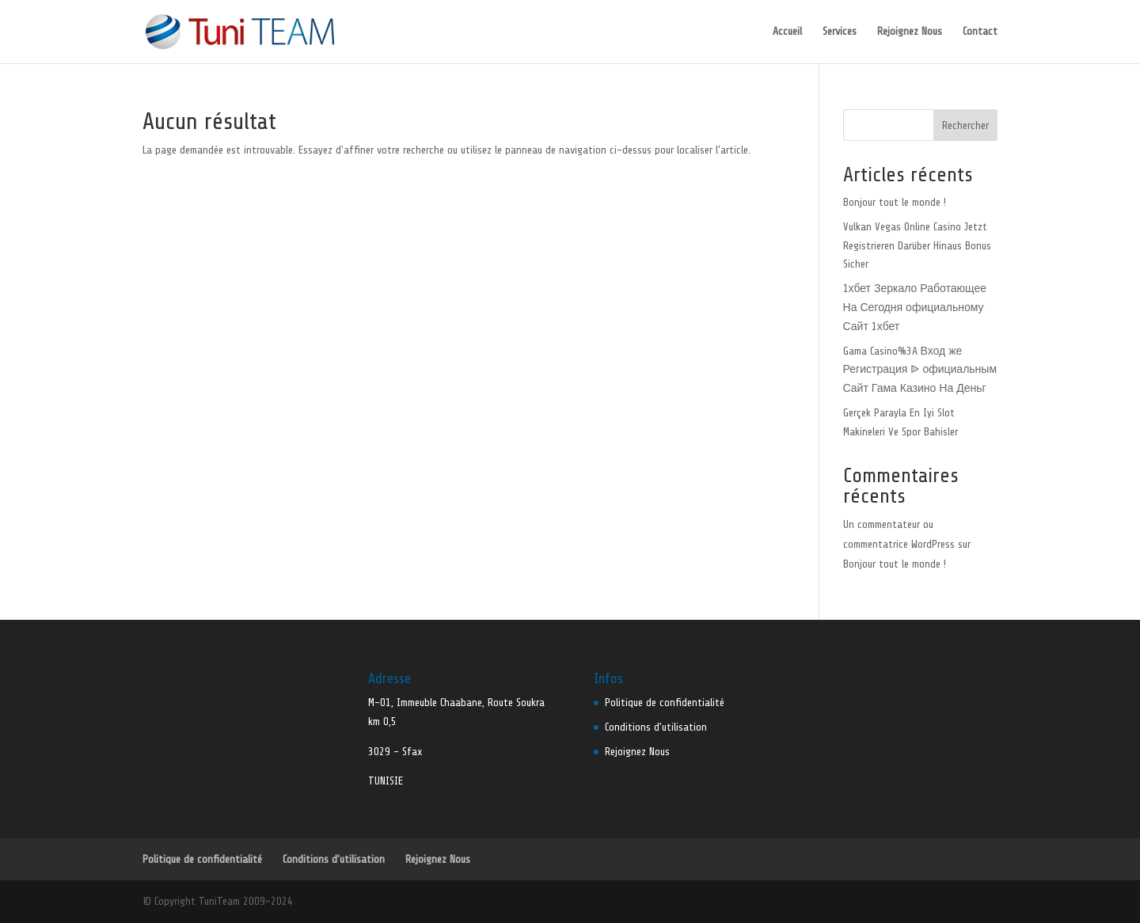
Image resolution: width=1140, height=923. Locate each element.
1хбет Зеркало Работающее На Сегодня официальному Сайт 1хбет (914, 307)
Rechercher (965, 125)
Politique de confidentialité (664, 702)
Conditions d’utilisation (656, 727)
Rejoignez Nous (909, 31)
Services (840, 31)
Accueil (787, 31)
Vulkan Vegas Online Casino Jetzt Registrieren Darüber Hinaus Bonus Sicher (917, 246)
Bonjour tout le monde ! (894, 202)
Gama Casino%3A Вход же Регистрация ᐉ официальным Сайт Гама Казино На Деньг (920, 370)
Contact (980, 31)
